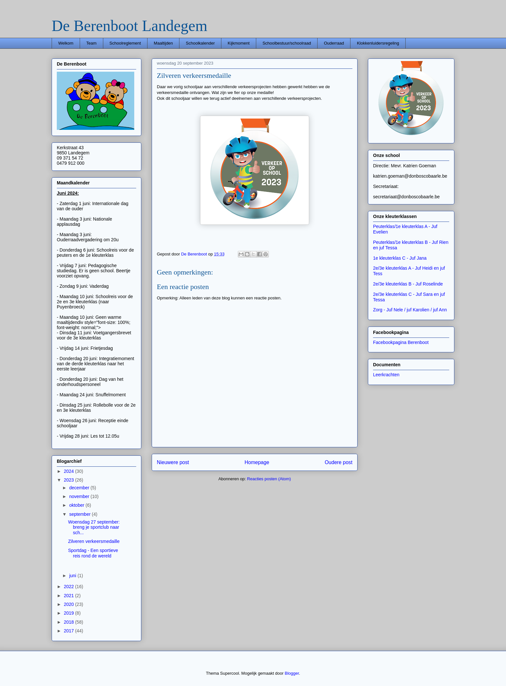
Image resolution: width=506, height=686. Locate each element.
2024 (69, 471)
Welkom (66, 43)
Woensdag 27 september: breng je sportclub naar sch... (94, 527)
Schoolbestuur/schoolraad (286, 43)
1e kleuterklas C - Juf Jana (400, 258)
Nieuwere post (173, 462)
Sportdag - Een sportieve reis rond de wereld (93, 553)
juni (73, 575)
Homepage (257, 462)
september (80, 514)
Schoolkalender (200, 43)
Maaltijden (163, 43)
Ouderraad (334, 43)
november (79, 496)
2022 (69, 586)
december (79, 487)
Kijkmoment (238, 43)
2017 (69, 630)
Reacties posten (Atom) (269, 478)
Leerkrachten (386, 374)
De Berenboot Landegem (129, 25)
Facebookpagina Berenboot (401, 342)
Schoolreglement (125, 43)
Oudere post (338, 462)
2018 (69, 622)
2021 (69, 595)
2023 (69, 480)
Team (91, 43)
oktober (77, 505)
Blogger (292, 673)
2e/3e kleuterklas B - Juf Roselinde (408, 283)
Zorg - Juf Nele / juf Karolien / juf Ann (410, 309)
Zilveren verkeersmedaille (94, 541)
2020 (69, 604)
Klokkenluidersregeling (378, 43)
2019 (69, 613)
